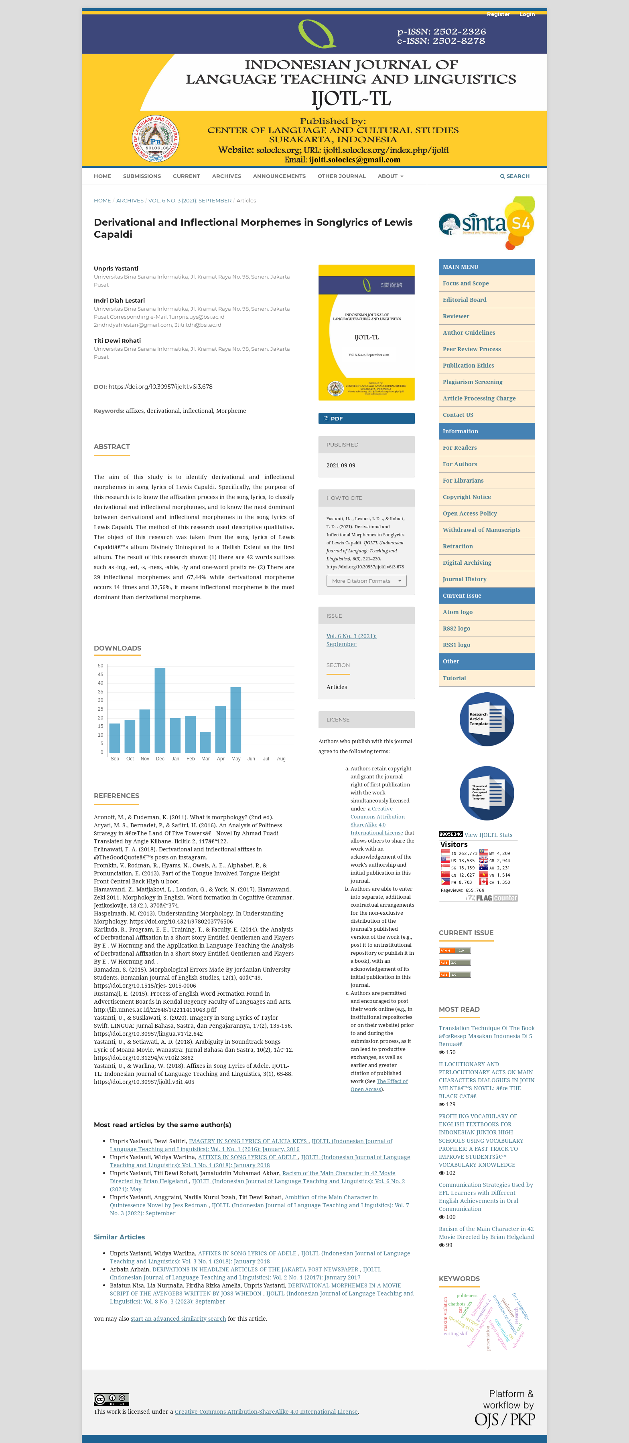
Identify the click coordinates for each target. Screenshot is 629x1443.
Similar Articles (119, 1237)
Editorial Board (465, 299)
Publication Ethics (468, 365)
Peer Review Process (472, 349)
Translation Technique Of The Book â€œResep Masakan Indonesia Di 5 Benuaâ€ (487, 1036)
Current (186, 176)
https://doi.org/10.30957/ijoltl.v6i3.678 (161, 386)
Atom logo (459, 612)
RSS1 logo (457, 645)
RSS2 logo (457, 628)
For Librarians (463, 480)
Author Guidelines (469, 332)
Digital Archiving (467, 562)
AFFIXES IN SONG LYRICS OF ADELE (248, 1157)
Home (102, 176)
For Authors (460, 464)
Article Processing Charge (480, 398)
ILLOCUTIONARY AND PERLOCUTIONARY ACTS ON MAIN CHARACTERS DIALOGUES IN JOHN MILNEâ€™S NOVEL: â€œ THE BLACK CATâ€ (487, 1080)
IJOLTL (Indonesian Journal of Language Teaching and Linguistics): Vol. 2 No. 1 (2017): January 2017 (245, 1273)
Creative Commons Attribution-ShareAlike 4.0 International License (266, 1411)
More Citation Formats (361, 581)
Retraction (458, 546)
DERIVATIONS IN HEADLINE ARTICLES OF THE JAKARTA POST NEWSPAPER (256, 1269)
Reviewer (456, 316)
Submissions (142, 176)
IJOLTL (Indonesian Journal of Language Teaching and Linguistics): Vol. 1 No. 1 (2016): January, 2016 (251, 1145)
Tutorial (455, 678)
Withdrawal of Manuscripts (482, 530)
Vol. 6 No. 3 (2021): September (189, 200)
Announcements (279, 176)
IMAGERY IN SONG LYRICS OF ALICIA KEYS (248, 1141)
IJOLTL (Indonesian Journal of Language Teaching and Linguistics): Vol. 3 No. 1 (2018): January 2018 (260, 1161)
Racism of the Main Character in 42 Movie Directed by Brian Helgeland (486, 1233)
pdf (336, 418)
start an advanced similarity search (178, 1318)
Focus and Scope (466, 283)
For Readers (460, 447)
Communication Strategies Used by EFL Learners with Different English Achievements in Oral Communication (486, 1197)
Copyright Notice (467, 497)
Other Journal (342, 176)
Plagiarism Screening (473, 382)
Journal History (465, 579)
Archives (226, 176)
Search (515, 176)
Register (498, 14)
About (388, 176)
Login (527, 14)
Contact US (458, 414)
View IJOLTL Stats (488, 835)
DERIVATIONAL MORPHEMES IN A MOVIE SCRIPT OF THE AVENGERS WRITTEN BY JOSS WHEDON (255, 1289)
